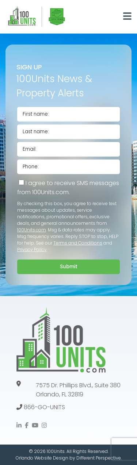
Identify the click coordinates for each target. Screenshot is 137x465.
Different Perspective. (99, 458)
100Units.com (31, 230)
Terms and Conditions (77, 243)
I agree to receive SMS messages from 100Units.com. (68, 187)
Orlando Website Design (42, 458)
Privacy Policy (32, 249)
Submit (68, 266)
